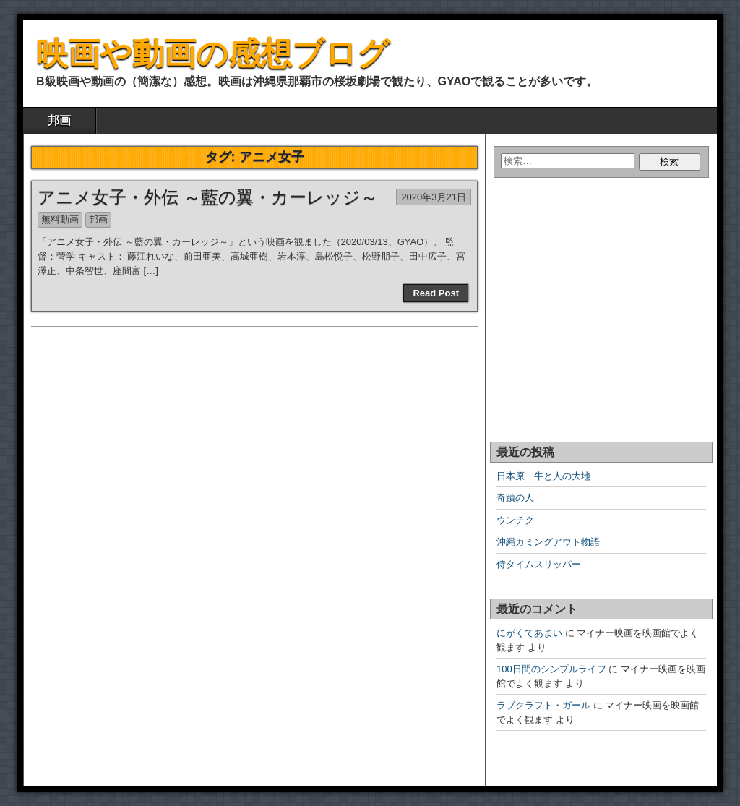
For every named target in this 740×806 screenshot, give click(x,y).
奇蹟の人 (515, 497)
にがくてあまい (529, 632)
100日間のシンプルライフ (551, 669)
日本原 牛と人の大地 (543, 476)
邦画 (59, 120)
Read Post (436, 293)
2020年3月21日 (433, 197)
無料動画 (60, 219)
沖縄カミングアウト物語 (548, 541)
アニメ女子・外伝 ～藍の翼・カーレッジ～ (208, 197)
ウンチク (515, 520)
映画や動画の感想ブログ (213, 53)
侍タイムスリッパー (538, 564)
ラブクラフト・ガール (543, 705)
